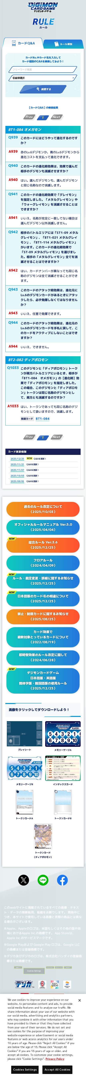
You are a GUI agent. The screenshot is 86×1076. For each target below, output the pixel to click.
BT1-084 (42, 419)
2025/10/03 (17, 475)
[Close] (79, 1000)
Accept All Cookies (57, 1069)
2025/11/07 (17, 470)
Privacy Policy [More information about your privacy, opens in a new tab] (55, 1059)
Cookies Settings (63, 975)
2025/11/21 (17, 464)
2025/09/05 (17, 481)
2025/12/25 (17, 458)
